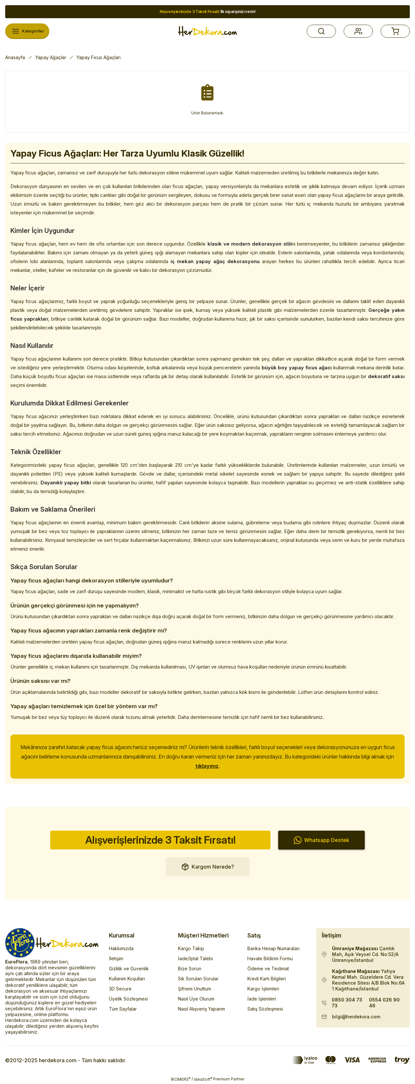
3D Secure (120, 988)
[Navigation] (27, 31)
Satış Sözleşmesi (265, 1009)
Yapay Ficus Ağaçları (99, 57)
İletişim (116, 958)
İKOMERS (180, 1079)
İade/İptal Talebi (195, 958)
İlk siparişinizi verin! (208, 11)
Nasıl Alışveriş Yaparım (201, 1009)
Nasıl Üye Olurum (196, 998)
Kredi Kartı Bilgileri (266, 978)
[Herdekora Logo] (207, 31)
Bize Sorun (189, 968)
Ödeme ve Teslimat (268, 968)
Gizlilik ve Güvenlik (129, 968)
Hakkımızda (121, 948)
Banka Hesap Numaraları (273, 948)
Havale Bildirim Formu (270, 958)
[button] (321, 31)
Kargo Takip (191, 948)
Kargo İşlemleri (263, 988)
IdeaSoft (203, 1079)
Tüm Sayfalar (123, 1009)
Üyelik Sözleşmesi (128, 998)
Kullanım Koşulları (127, 978)
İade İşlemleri (261, 998)
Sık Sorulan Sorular (198, 978)
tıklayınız (207, 766)
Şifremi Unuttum (194, 988)
